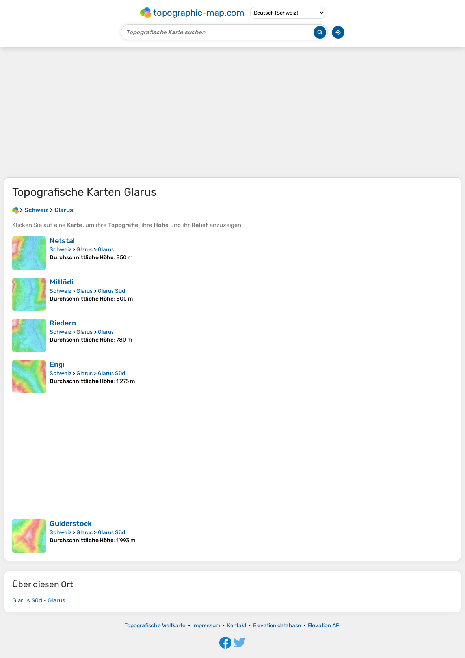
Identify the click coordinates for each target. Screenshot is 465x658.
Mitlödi (61, 282)
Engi (57, 364)
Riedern (63, 323)
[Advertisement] (232, 112)
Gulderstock (71, 523)
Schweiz (60, 249)
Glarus (84, 249)
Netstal (62, 240)
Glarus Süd (111, 291)
